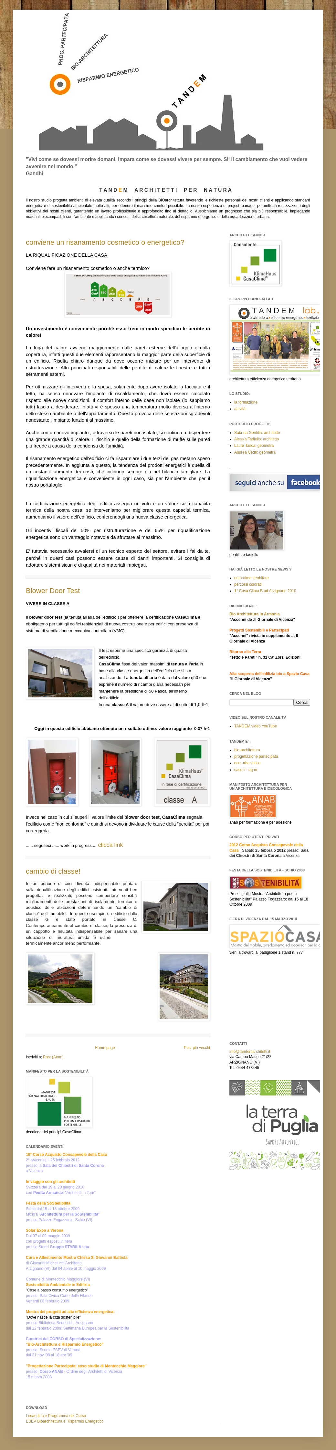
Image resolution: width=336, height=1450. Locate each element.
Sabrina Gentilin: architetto (257, 432)
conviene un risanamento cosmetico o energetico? (105, 242)
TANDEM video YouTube (255, 726)
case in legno (245, 769)
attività (240, 408)
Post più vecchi (197, 1047)
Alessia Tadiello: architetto (256, 439)
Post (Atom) (53, 1057)
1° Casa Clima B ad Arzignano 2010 (265, 591)
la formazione (245, 402)
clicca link (110, 845)
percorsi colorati (248, 584)
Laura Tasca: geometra (254, 445)
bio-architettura (247, 750)
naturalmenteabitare (251, 578)
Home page (105, 1047)
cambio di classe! (53, 871)
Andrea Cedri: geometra (255, 452)
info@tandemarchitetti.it (249, 1051)
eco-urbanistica (247, 763)
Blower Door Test (53, 591)
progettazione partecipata (256, 756)
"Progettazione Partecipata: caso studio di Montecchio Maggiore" (86, 1366)
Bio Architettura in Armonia (254, 614)
